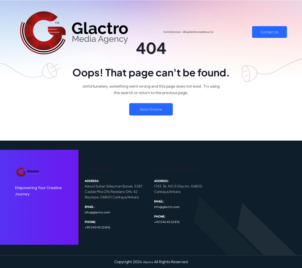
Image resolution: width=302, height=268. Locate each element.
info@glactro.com (97, 212)
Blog (185, 32)
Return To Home (151, 109)
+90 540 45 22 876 (97, 227)
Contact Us (269, 32)
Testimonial (204, 32)
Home (147, 32)
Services (165, 32)
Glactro (148, 262)
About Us (227, 32)
